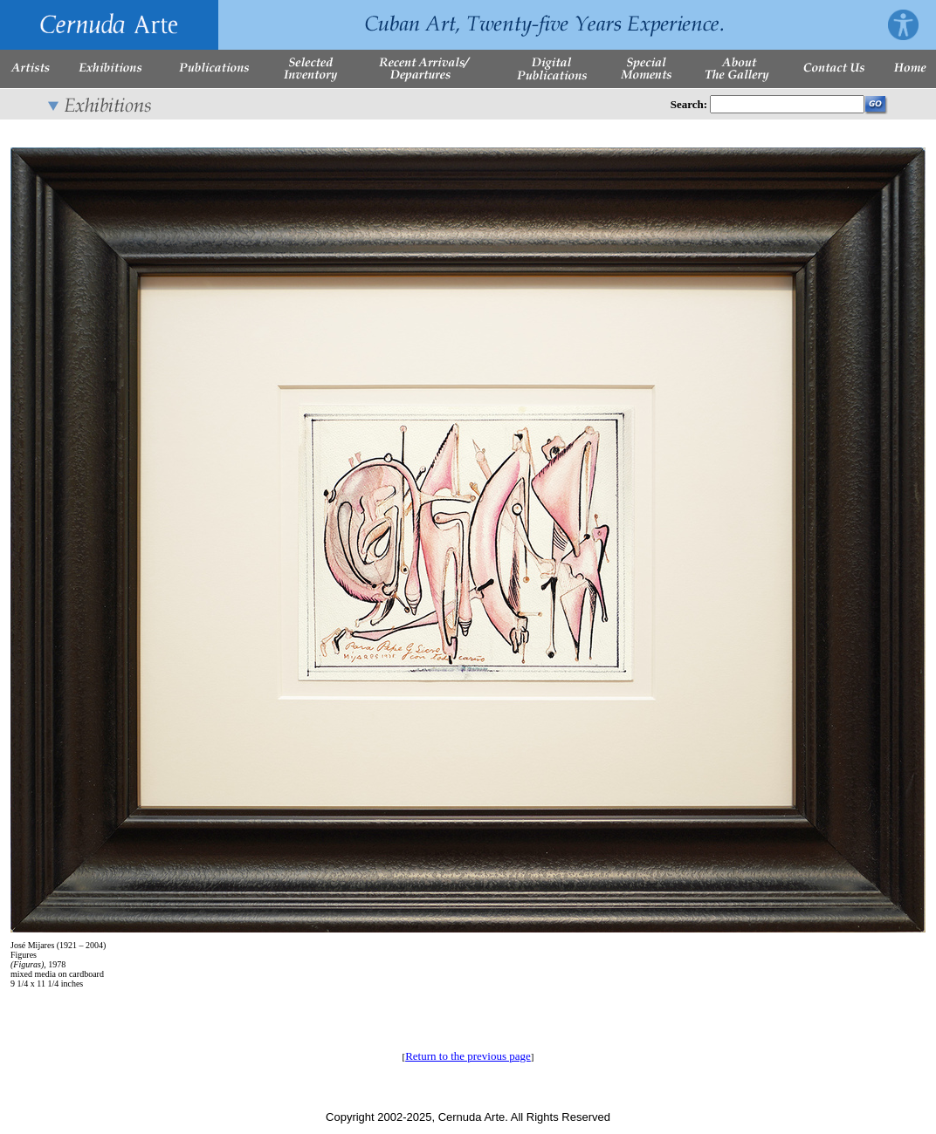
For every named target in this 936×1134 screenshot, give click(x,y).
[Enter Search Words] (787, 104)
